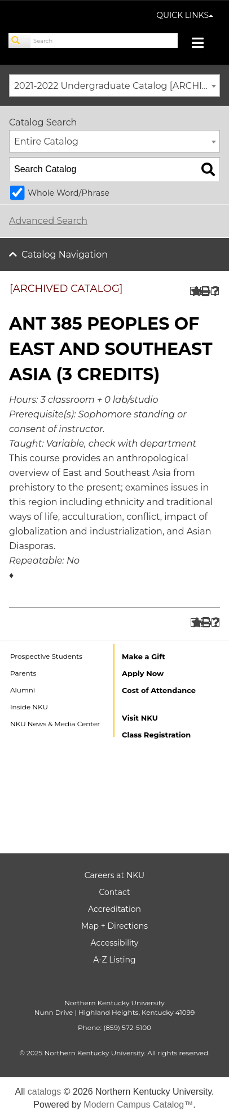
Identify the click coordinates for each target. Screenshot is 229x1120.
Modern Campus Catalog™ (138, 1104)
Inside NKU (29, 707)
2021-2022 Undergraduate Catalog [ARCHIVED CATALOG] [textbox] (116, 85)
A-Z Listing (114, 960)
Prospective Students (46, 656)
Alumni (22, 690)
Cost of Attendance (159, 690)
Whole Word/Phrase (68, 193)
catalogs (44, 1091)
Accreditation (114, 909)
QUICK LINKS (184, 15)
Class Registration (156, 734)
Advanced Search (48, 220)
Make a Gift (143, 656)
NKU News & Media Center (55, 723)
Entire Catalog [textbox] (46, 141)
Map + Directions (114, 926)
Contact (114, 892)
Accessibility (115, 943)
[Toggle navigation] (203, 44)
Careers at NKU (114, 875)
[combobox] (114, 85)
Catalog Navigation (64, 254)
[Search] (19, 40)
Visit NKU (140, 717)
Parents (23, 673)
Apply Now (143, 673)
